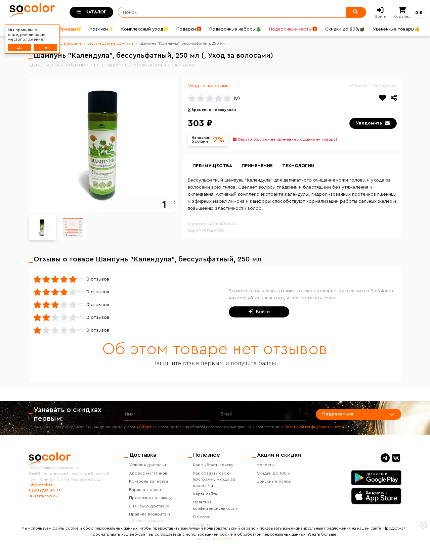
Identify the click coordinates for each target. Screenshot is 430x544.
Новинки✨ (101, 29)
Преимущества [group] (212, 165)
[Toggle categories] (91, 12)
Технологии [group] (298, 165)
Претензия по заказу (150, 498)
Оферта (201, 517)
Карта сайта (205, 494)
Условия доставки (147, 465)
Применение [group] (257, 165)
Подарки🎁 (189, 29)
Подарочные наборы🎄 (235, 29)
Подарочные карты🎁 (293, 29)
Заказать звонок (43, 496)
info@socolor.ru (42, 485)
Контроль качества (148, 481)
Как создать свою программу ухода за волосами (214, 479)
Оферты (146, 427)
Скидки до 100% (273, 473)
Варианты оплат (145, 490)
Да (20, 47)
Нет (45, 47)
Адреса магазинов (148, 473)
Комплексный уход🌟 (145, 29)
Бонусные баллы (274, 481)
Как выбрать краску (213, 465)
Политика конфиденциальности (215, 505)
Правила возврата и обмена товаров (149, 517)
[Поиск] (230, 12)
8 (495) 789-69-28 (45, 491)
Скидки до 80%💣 (345, 29)
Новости (265, 465)
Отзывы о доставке (149, 506)
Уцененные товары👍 (396, 29)
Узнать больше (321, 534)
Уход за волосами (208, 86)
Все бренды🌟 (65, 29)
